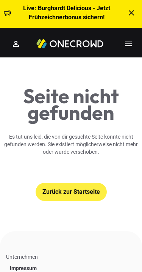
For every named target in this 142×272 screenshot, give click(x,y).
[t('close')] (131, 12)
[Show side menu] (128, 43)
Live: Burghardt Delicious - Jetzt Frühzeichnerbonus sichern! (66, 13)
